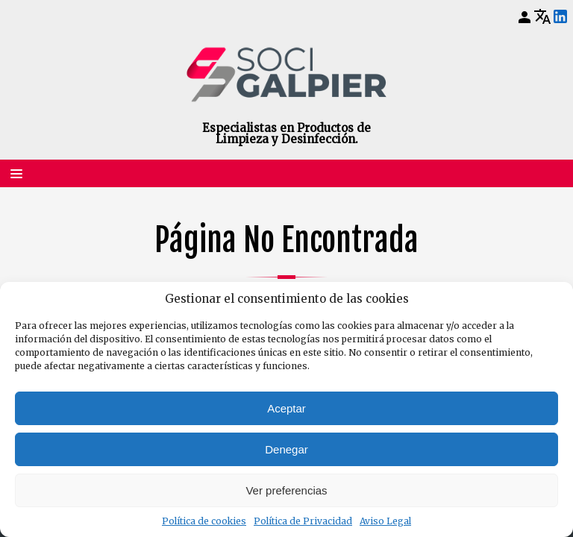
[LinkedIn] (560, 17)
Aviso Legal (385, 521)
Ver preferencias (286, 490)
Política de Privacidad (303, 521)
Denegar (286, 449)
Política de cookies (204, 521)
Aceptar (286, 408)
